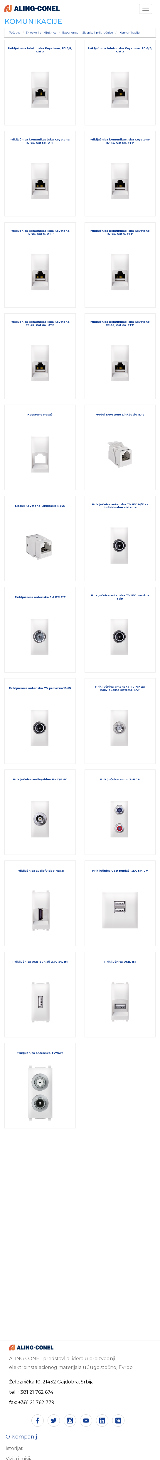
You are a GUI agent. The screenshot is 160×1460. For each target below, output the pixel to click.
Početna (15, 32)
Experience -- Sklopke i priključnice (87, 32)
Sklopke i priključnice (41, 32)
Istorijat (14, 1448)
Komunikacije (129, 32)
